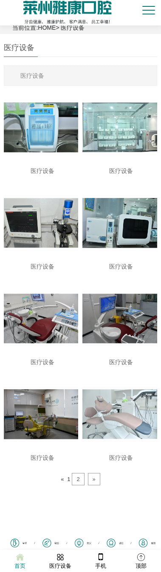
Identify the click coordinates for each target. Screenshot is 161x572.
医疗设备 (73, 27)
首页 (19, 560)
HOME (47, 27)
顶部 (141, 560)
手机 (100, 560)
